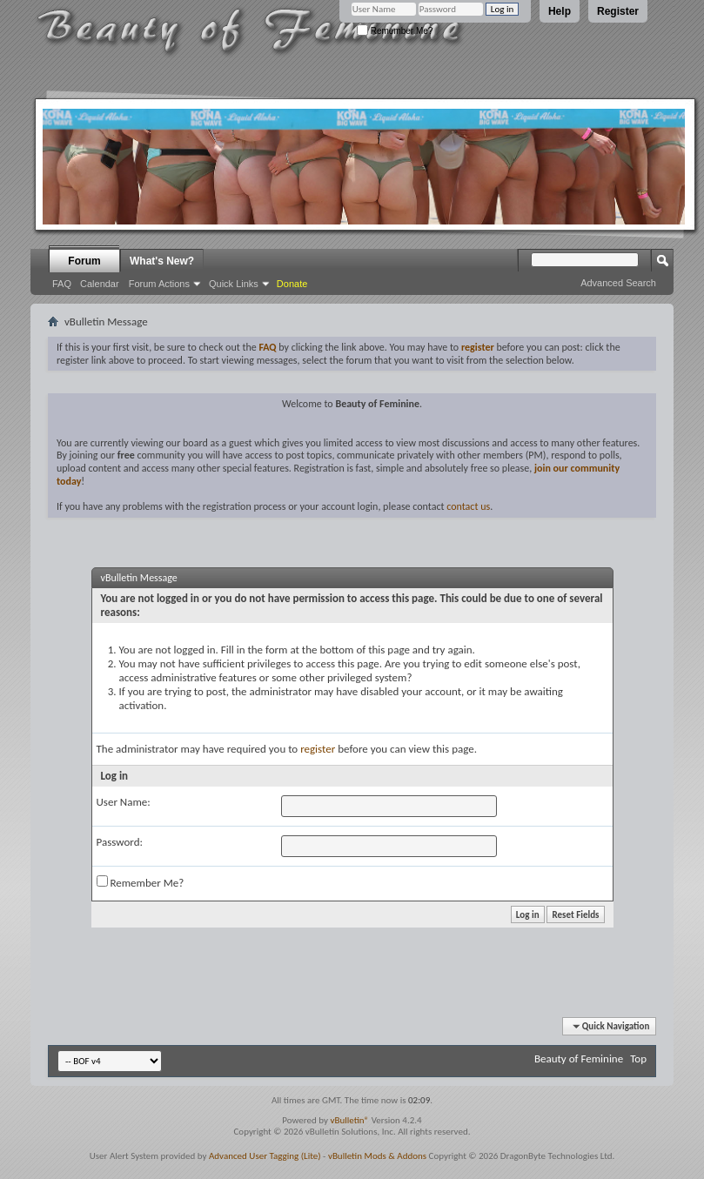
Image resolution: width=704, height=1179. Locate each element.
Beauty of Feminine (578, 1058)
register (317, 748)
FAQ (61, 283)
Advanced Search (618, 283)
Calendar (99, 283)
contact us (468, 506)
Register (618, 11)
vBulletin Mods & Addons (377, 1156)
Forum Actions (159, 283)
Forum (84, 261)
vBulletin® (349, 1120)
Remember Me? (394, 31)
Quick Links (233, 283)
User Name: (124, 801)
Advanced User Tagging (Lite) (265, 1156)
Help (559, 11)
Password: (120, 841)
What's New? (162, 261)
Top (638, 1058)
